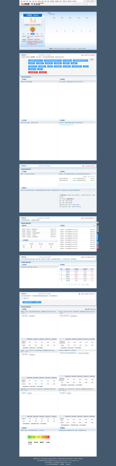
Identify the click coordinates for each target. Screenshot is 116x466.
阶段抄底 (42, 66)
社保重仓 (40, 63)
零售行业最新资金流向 (89, 257)
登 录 (88, 1)
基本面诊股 (85, 33)
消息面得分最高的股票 (26, 223)
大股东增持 (67, 60)
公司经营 (24, 309)
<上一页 (65, 284)
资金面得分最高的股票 (26, 169)
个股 (33, 1)
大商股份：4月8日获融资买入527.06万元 (68, 242)
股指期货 (52, 1)
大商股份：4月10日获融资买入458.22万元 (69, 238)
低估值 (31, 63)
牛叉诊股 (37, 4)
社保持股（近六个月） (35, 60)
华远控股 (68, 271)
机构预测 (62, 428)
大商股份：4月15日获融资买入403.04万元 (69, 231)
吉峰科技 (68, 274)
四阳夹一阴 (33, 66)
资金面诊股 (60, 33)
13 (82, 284)
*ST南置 (68, 278)
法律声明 (62, 464)
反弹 (86, 66)
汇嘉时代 (68, 273)
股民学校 (70, 1)
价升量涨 (58, 66)
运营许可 (68, 464)
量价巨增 (32, 69)
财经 (27, 1)
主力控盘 (24, 171)
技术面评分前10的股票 (89, 55)
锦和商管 (68, 276)
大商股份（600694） (32, 15)
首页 (21, 1)
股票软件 (74, 1)
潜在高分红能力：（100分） (32, 302)
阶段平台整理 (76, 66)
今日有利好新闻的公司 (89, 218)
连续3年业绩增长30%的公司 (88, 293)
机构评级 (24, 428)
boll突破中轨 (33, 72)
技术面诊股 (52, 33)
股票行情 (65, 1)
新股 (43, 1)
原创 (48, 1)
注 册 (92, 1)
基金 (30, 1)
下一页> (87, 284)
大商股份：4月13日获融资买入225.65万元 (69, 236)
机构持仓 (24, 187)
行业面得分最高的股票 (26, 262)
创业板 (39, 1)
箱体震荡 (58, 63)
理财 (45, 1)
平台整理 (67, 66)
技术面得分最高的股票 (26, 77)
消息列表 (24, 225)
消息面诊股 (69, 33)
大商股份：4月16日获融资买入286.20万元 (69, 229)
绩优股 (74, 63)
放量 (50, 66)
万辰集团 (68, 280)
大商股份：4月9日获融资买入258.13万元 (68, 240)
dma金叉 (43, 72)
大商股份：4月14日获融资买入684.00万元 (69, 233)
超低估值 (49, 63)
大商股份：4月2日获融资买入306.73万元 (68, 248)
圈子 (61, 1)
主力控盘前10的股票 (89, 166)
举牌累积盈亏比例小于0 (80, 60)
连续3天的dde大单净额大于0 (53, 60)
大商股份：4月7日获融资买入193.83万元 (68, 244)
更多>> (94, 225)
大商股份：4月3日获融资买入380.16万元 (68, 246)
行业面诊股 (77, 33)
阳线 (40, 69)
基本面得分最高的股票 (26, 307)
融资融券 (57, 1)
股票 (24, 1)
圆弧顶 (66, 63)
